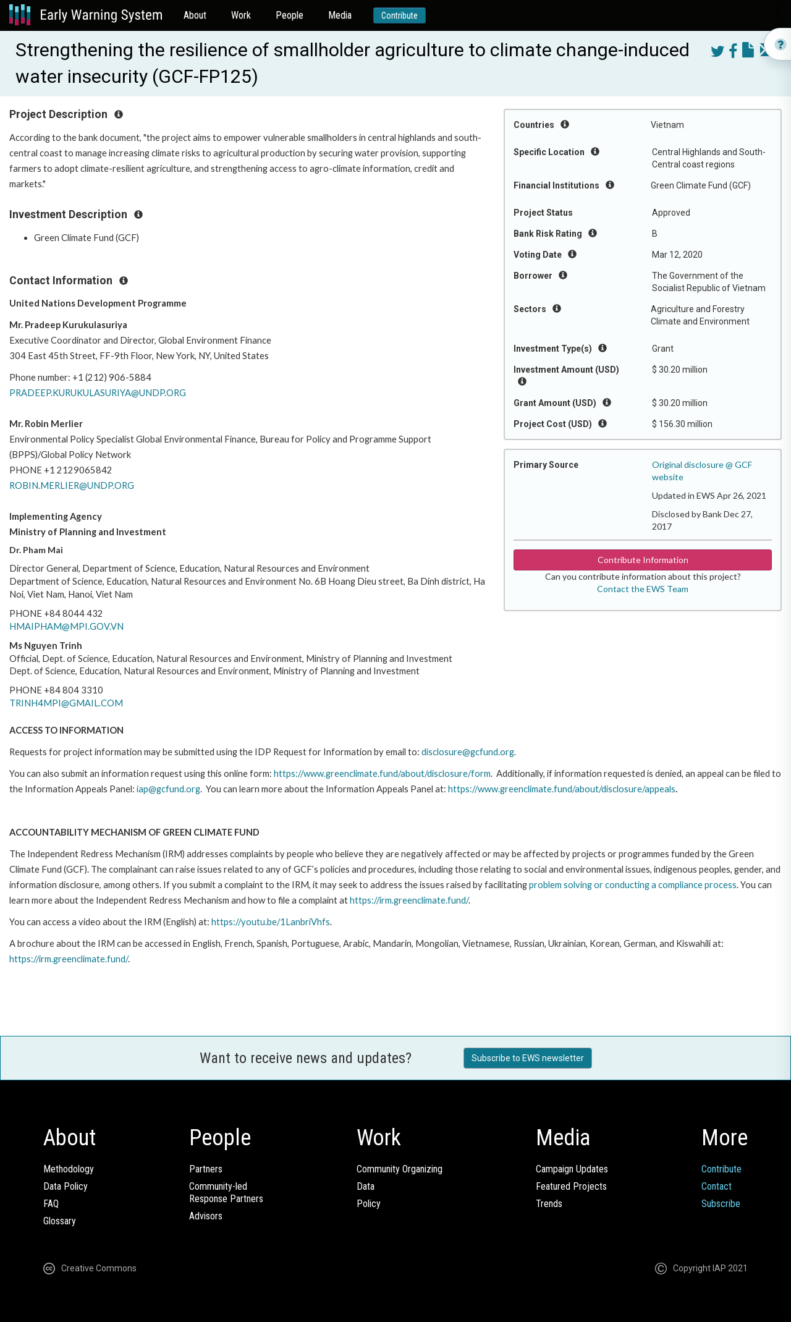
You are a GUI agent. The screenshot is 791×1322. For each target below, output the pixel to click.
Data (365, 1186)
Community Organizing (399, 1169)
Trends (549, 1204)
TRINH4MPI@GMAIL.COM (66, 703)
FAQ (51, 1204)
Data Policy (65, 1186)
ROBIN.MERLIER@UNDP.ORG (71, 485)
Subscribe (720, 1204)
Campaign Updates (572, 1169)
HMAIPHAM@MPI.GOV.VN (66, 626)
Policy (369, 1204)
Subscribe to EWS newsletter (528, 1058)
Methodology (68, 1169)
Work (241, 15)
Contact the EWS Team (642, 588)
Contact (716, 1186)
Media (340, 15)
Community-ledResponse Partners (226, 1192)
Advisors (205, 1216)
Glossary (59, 1221)
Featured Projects (571, 1186)
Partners (205, 1169)
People (289, 15)
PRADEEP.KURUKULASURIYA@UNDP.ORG (97, 393)
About (195, 15)
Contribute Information (643, 559)
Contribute (399, 15)
